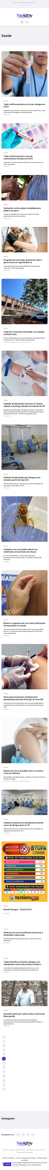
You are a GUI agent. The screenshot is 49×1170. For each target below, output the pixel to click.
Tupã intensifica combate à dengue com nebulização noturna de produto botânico (22, 963)
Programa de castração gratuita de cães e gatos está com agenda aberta (23, 261)
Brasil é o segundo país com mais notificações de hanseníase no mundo (24, 624)
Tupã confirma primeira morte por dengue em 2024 (24, 105)
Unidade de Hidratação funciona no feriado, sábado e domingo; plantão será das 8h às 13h (24, 405)
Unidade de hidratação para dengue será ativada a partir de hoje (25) (22, 478)
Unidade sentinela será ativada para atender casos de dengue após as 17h (24, 823)
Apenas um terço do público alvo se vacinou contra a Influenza (23, 772)
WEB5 (26, 1160)
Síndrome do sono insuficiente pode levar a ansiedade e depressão (23, 933)
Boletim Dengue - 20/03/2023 (18, 909)
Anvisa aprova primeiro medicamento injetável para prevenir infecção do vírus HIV (23, 698)
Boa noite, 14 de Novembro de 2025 (24, 2)
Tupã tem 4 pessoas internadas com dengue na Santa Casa (24, 333)
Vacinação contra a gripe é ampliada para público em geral (22, 209)
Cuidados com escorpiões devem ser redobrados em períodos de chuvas (21, 550)
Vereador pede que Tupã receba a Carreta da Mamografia (24, 1015)
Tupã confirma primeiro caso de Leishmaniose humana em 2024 (18, 157)
